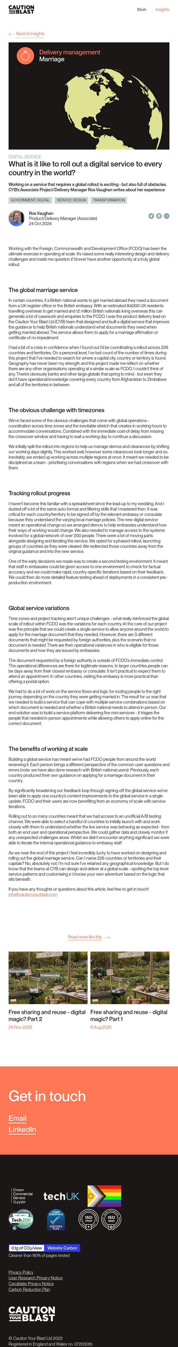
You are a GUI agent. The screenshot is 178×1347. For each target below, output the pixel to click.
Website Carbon (62, 1247)
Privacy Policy (21, 1272)
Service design (71, 200)
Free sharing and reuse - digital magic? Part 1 (128, 1015)
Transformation (109, 200)
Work (141, 9)
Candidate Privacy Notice (31, 1283)
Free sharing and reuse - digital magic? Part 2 (47, 1015)
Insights (162, 9)
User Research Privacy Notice (36, 1277)
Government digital (30, 200)
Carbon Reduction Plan (29, 1289)
